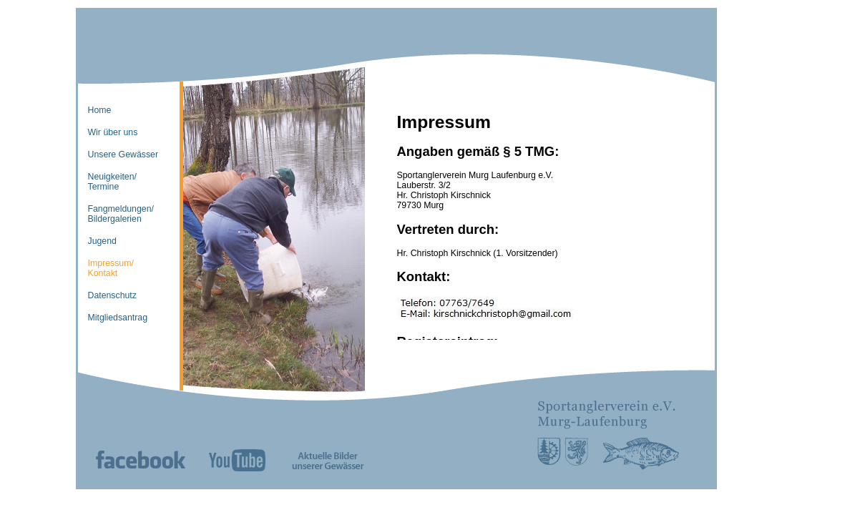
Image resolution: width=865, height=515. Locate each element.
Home (100, 110)
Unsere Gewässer (123, 154)
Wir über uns (113, 132)
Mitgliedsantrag (118, 318)
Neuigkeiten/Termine (112, 182)
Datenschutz (112, 295)
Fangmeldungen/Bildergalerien (121, 214)
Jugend (102, 241)
